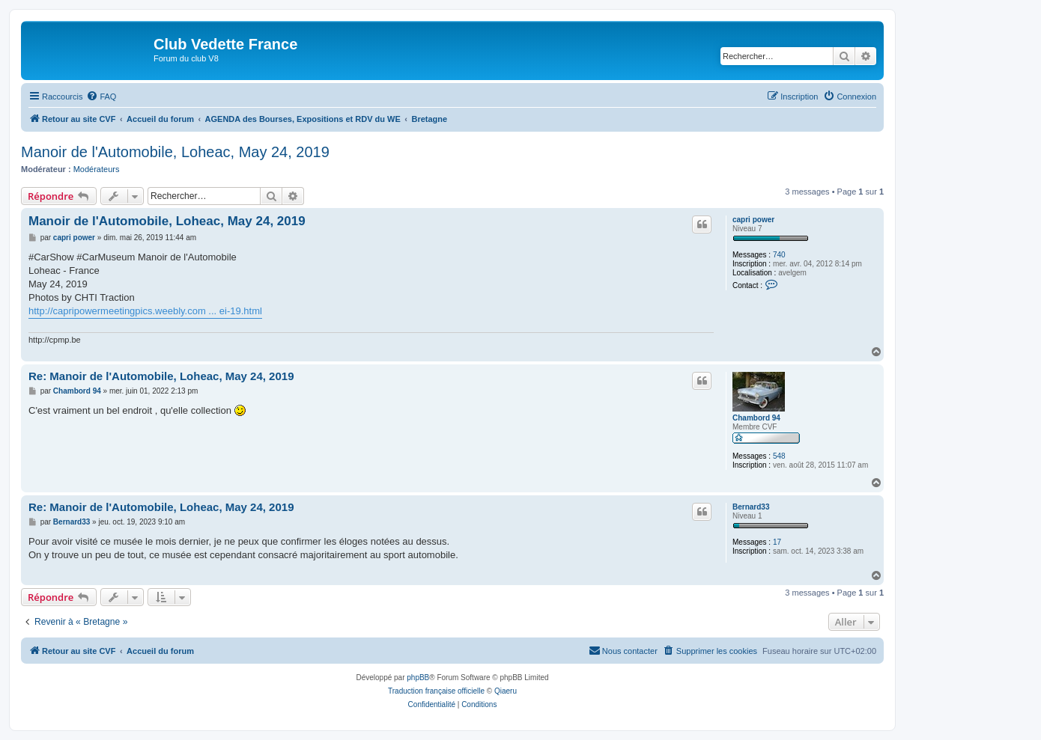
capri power (753, 219)
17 (777, 542)
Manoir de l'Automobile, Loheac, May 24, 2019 (175, 152)
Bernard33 (750, 507)
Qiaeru (505, 691)
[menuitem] (101, 97)
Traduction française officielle (436, 691)
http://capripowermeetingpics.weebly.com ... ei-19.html (145, 311)
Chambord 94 (756, 418)
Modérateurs (96, 169)
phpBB (418, 677)
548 (779, 456)
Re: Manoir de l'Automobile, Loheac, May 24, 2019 (161, 376)
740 (779, 255)
